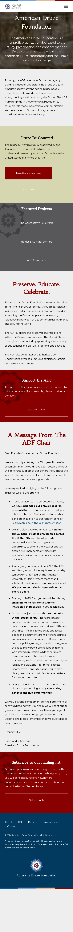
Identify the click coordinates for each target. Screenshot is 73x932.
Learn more (28, 189)
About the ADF (14, 822)
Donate (32, 822)
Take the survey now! (28, 173)
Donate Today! (36, 409)
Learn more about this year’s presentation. (37, 523)
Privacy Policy (50, 822)
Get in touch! (36, 800)
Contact (12, 826)
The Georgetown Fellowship (36, 223)
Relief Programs (36, 260)
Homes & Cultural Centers (36, 241)
